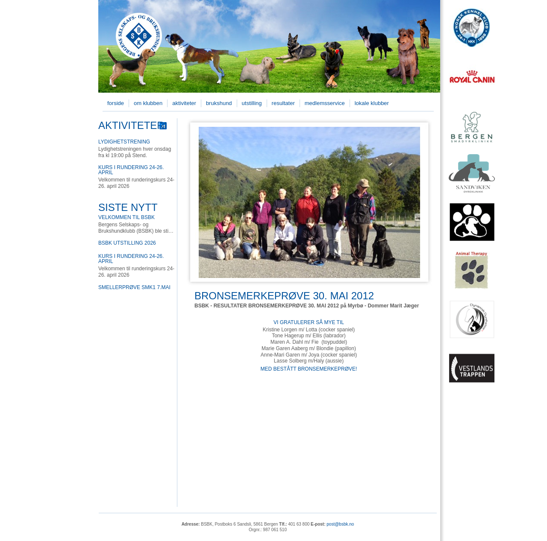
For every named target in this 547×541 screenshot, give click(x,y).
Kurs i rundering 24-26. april (131, 169)
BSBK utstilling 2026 (127, 243)
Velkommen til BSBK (126, 217)
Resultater (283, 103)
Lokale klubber (372, 103)
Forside (115, 103)
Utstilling (252, 103)
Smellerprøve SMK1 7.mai (134, 287)
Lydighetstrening (124, 142)
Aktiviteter (184, 103)
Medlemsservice (325, 103)
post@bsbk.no (340, 524)
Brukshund (219, 103)
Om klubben (148, 103)
